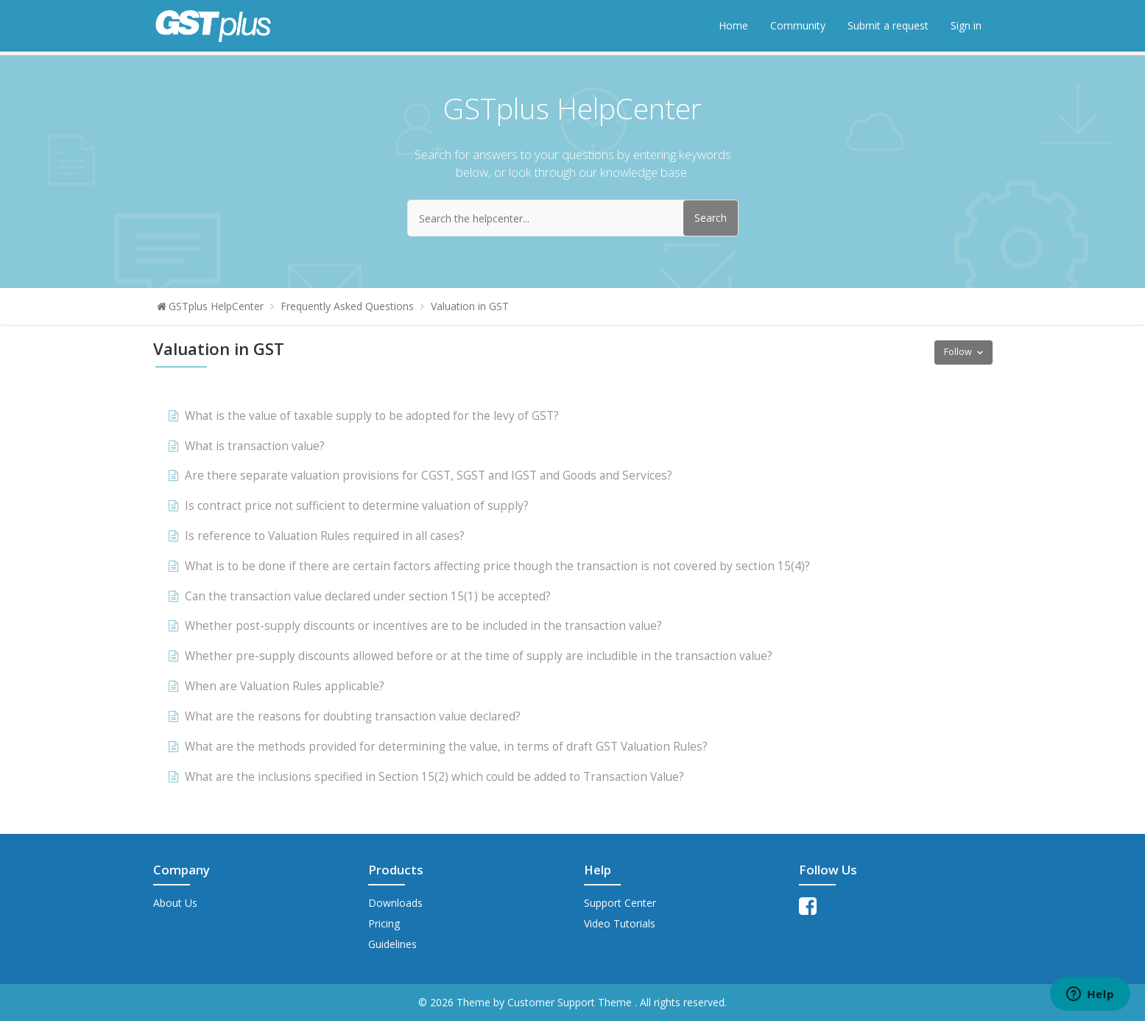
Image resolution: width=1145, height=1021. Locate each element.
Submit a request (888, 25)
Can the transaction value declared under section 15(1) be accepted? (368, 596)
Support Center (620, 903)
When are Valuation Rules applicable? (284, 686)
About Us (175, 903)
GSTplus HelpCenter (216, 306)
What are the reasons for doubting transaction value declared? (353, 716)
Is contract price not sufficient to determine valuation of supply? (357, 505)
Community (797, 25)
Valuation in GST (470, 306)
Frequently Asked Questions (347, 306)
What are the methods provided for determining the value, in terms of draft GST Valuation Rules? (446, 746)
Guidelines (392, 944)
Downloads (395, 903)
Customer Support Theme (571, 1002)
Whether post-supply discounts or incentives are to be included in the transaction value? (423, 626)
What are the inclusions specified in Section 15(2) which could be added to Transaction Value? (434, 777)
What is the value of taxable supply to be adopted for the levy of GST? (372, 416)
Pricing (384, 923)
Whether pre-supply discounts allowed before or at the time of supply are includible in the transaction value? (478, 656)
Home (733, 25)
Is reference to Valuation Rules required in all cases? (325, 536)
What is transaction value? (255, 446)
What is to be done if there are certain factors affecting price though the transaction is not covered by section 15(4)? (497, 566)
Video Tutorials (619, 923)
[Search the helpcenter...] (573, 218)
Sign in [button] (966, 25)
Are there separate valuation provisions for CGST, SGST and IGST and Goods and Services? (428, 475)
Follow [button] (958, 351)
